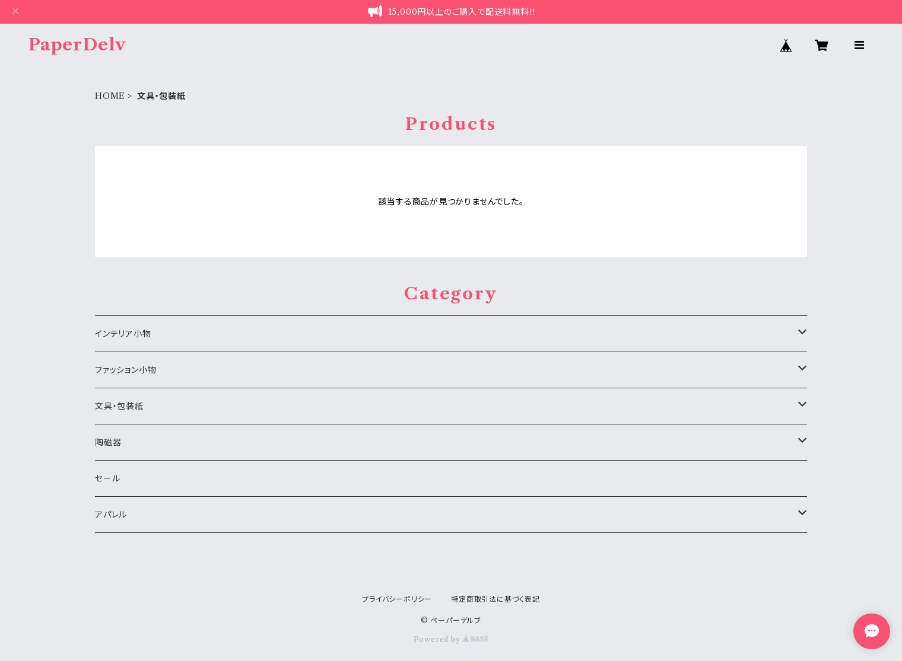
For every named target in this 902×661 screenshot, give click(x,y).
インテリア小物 (123, 333)
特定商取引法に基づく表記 (495, 599)
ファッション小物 (125, 370)
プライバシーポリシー (397, 599)
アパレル (111, 514)
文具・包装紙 (119, 406)
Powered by (451, 639)
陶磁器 (108, 442)
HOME (110, 96)
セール (107, 478)
